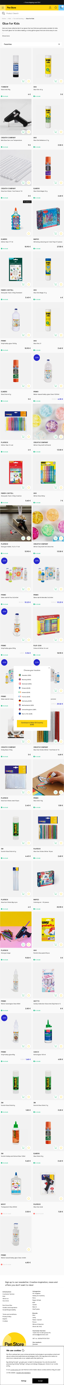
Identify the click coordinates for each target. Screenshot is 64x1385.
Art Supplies (36, 1293)
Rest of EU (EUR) (25, 714)
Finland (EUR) (24, 688)
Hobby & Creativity (38, 1295)
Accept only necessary (23, 1373)
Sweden (35, 1344)
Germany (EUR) (25, 701)
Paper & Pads (36, 1300)
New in (34, 1307)
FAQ (4, 1296)
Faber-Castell (37, 1320)
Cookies (5, 1321)
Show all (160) (37, 1326)
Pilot (33, 1315)
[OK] (32, 13)
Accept (40, 1381)
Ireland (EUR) (24, 692)
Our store (6, 1301)
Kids (9, 18)
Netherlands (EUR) (26, 705)
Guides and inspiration (10, 1307)
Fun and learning (18, 18)
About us (6, 1298)
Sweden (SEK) (25, 675)
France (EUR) (24, 697)
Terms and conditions (10, 1314)
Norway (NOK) (25, 679)
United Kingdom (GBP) (27, 709)
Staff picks (36, 1309)
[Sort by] (32, 44)
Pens (34, 1298)
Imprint (5, 1319)
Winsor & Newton (38, 1324)
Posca (34, 1322)
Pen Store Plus (7, 1305)
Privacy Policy (7, 1316)
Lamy (34, 1317)
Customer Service (8, 1294)
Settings (23, 1381)
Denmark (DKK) (25, 684)
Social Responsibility (9, 1310)
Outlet (34, 1304)
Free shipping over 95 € (32, 2)
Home (4, 18)
